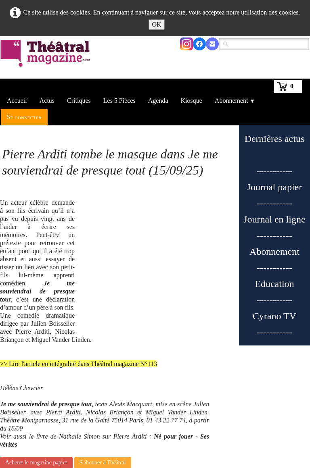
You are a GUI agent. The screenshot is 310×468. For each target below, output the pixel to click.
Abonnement (235, 100)
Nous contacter (230, 439)
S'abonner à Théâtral (103, 374)
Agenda (158, 100)
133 (186, 417)
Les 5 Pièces (119, 100)
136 (245, 417)
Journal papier (274, 187)
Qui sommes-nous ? (134, 439)
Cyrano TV (274, 316)
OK (156, 24)
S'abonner (122, 455)
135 (225, 417)
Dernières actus (275, 138)
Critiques (79, 100)
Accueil (17, 100)
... (149, 417)
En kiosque (123, 447)
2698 (281, 417)
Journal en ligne (274, 219)
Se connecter (24, 117)
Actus (47, 100)
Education (274, 284)
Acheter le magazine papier (36, 374)
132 (166, 417)
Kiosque (191, 100)
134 (206, 417)
